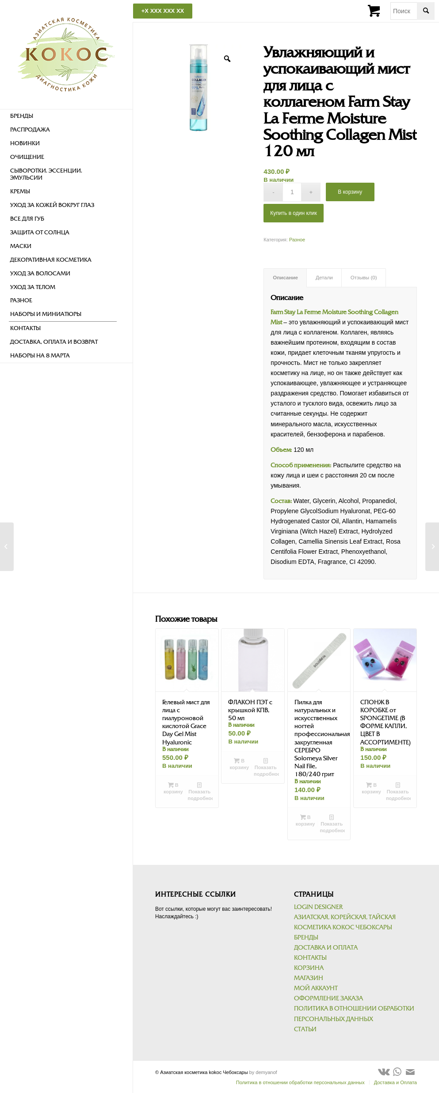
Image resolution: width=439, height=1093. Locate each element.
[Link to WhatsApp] (397, 1071)
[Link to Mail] (410, 1071)
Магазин (308, 978)
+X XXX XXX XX (162, 11)
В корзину (350, 192)
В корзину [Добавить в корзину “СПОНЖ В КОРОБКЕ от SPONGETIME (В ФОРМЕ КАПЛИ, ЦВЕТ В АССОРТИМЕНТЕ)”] (371, 787)
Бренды (306, 937)
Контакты (310, 958)
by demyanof (263, 1072)
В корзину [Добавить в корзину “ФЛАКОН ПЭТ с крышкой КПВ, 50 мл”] (239, 763)
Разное (297, 239)
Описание (285, 277)
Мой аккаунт (316, 988)
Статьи (305, 1029)
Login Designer (318, 907)
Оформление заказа (328, 998)
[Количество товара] (292, 192)
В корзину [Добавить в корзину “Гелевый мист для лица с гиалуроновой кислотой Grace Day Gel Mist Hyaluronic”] (173, 787)
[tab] (285, 277)
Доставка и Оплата (326, 947)
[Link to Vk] (383, 1071)
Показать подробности (200, 791)
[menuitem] (63, 116)
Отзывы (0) (364, 277)
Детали (324, 277)
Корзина (309, 968)
